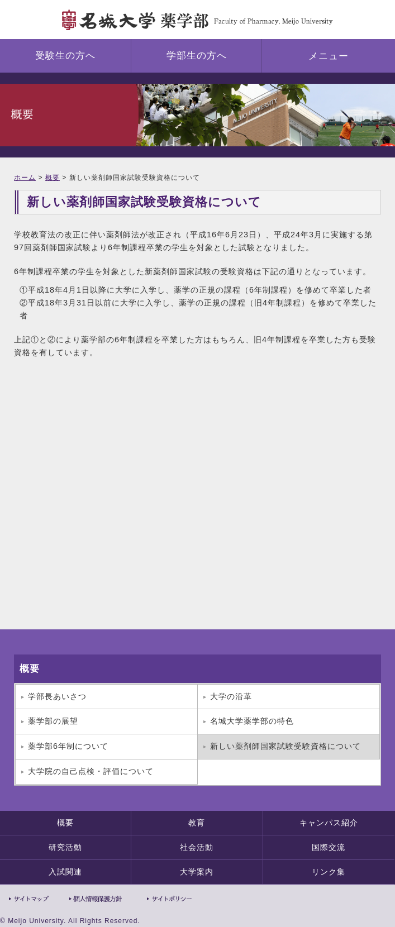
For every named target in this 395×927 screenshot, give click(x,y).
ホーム (25, 177)
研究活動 (65, 847)
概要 (52, 177)
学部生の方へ (196, 55)
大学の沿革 (231, 696)
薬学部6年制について (68, 746)
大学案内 (196, 871)
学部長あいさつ (57, 696)
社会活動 (196, 847)
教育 (196, 822)
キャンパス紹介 (328, 822)
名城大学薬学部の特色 (252, 720)
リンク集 (328, 871)
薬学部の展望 (53, 720)
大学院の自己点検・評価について (91, 771)
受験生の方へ (65, 55)
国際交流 (328, 847)
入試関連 (65, 871)
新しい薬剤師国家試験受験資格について (285, 746)
